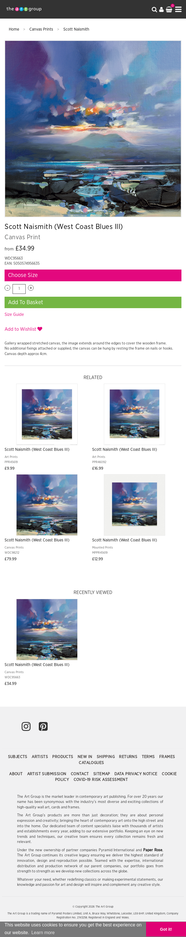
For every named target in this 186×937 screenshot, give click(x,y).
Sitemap (102, 774)
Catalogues (91, 763)
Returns (128, 757)
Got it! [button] (166, 929)
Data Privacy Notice (136, 774)
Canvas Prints (41, 29)
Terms (149, 757)
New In (86, 757)
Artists (40, 757)
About (16, 774)
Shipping (106, 757)
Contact (80, 774)
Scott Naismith (76, 29)
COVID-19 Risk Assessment (101, 780)
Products (63, 757)
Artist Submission (47, 774)
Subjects (18, 757)
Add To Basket (25, 302)
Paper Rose (152, 850)
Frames (167, 757)
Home (14, 29)
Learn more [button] (43, 932)
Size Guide (14, 314)
